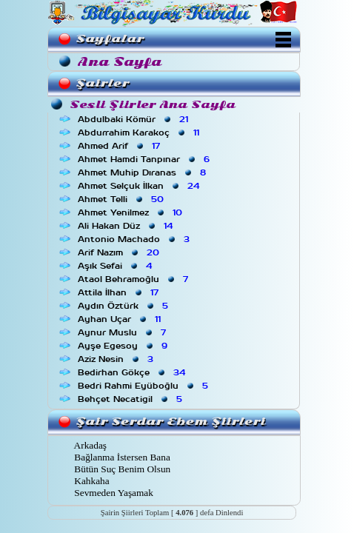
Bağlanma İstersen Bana (121, 457)
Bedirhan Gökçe (133, 372)
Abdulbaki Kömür (134, 119)
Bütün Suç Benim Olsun (121, 469)
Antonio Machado (135, 239)
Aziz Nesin (117, 359)
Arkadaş (89, 445)
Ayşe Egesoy (124, 346)
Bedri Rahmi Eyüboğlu (144, 386)
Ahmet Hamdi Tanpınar (145, 159)
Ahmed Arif (120, 146)
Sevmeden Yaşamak (112, 492)
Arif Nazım (120, 252)
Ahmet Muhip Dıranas (143, 172)
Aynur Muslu (123, 332)
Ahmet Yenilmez (131, 212)
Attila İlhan (119, 292)
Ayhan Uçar (121, 319)
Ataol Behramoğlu (134, 279)
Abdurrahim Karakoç (140, 132)
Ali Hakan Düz (127, 226)
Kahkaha (91, 480)
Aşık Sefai (116, 266)
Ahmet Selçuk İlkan (140, 186)
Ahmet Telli (122, 199)
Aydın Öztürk (124, 306)
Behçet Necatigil (131, 399)
